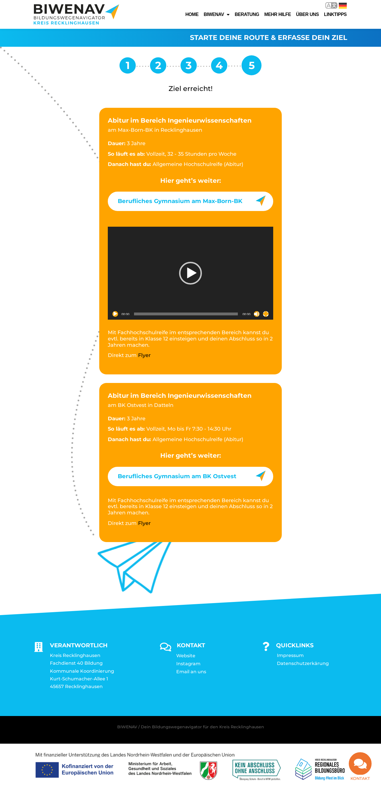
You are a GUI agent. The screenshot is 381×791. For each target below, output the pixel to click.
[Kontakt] (360, 763)
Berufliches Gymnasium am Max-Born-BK (180, 201)
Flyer (144, 355)
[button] (190, 273)
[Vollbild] (266, 314)
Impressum (290, 655)
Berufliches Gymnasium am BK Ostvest (177, 476)
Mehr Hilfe (277, 14)
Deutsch (343, 5)
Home (191, 14)
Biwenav (217, 14)
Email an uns (191, 672)
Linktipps (335, 14)
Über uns (307, 14)
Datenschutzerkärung (303, 663)
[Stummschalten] (257, 314)
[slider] (186, 314)
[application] (190, 273)
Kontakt (360, 778)
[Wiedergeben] (115, 314)
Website (185, 656)
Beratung (247, 14)
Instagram (188, 664)
